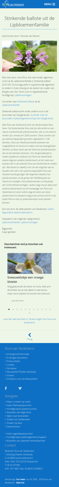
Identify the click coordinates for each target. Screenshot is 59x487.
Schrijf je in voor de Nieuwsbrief (22, 378)
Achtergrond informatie (18, 354)
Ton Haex (20, 479)
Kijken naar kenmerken (18, 415)
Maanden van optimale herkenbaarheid (26, 440)
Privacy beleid (13, 361)
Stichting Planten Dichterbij (19, 454)
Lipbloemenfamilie (11, 105)
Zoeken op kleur (14, 422)
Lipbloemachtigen (22, 95)
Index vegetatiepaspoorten (20, 433)
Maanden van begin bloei (19, 412)
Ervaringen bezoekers (17, 357)
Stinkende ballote (25, 101)
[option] (29, 298)
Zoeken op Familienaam (18, 419)
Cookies (10, 364)
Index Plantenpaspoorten (19, 405)
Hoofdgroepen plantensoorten (22, 408)
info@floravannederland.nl (20, 457)
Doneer (10, 375)
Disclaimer (12, 368)
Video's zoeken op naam (18, 401)
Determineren (13, 426)
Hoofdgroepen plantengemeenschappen (26, 437)
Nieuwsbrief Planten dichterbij (21, 371)
